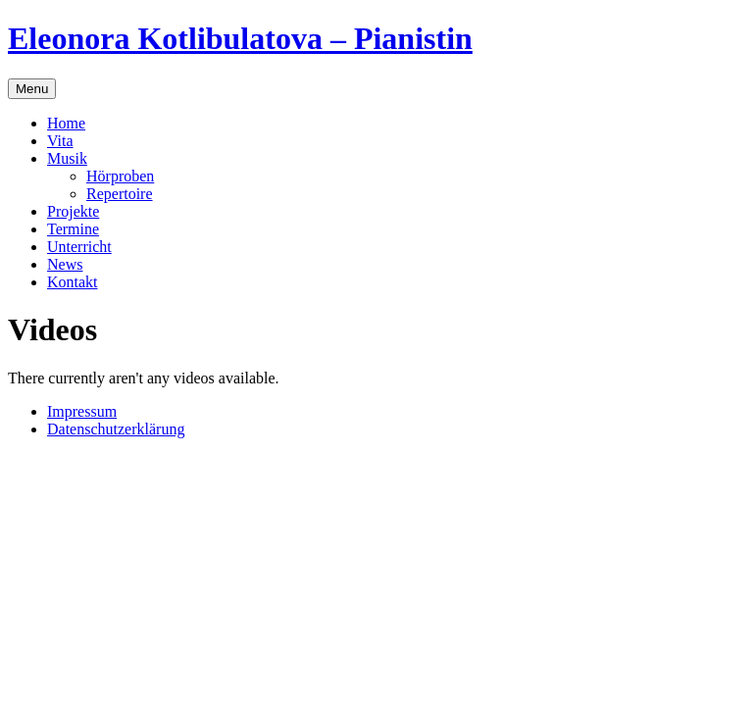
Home (66, 123)
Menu (32, 88)
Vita (60, 140)
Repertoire (119, 193)
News (64, 264)
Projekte (73, 211)
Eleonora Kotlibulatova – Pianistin (240, 38)
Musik (67, 158)
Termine (73, 229)
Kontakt (72, 282)
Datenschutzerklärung (115, 429)
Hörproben (120, 176)
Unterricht (79, 246)
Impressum (82, 411)
